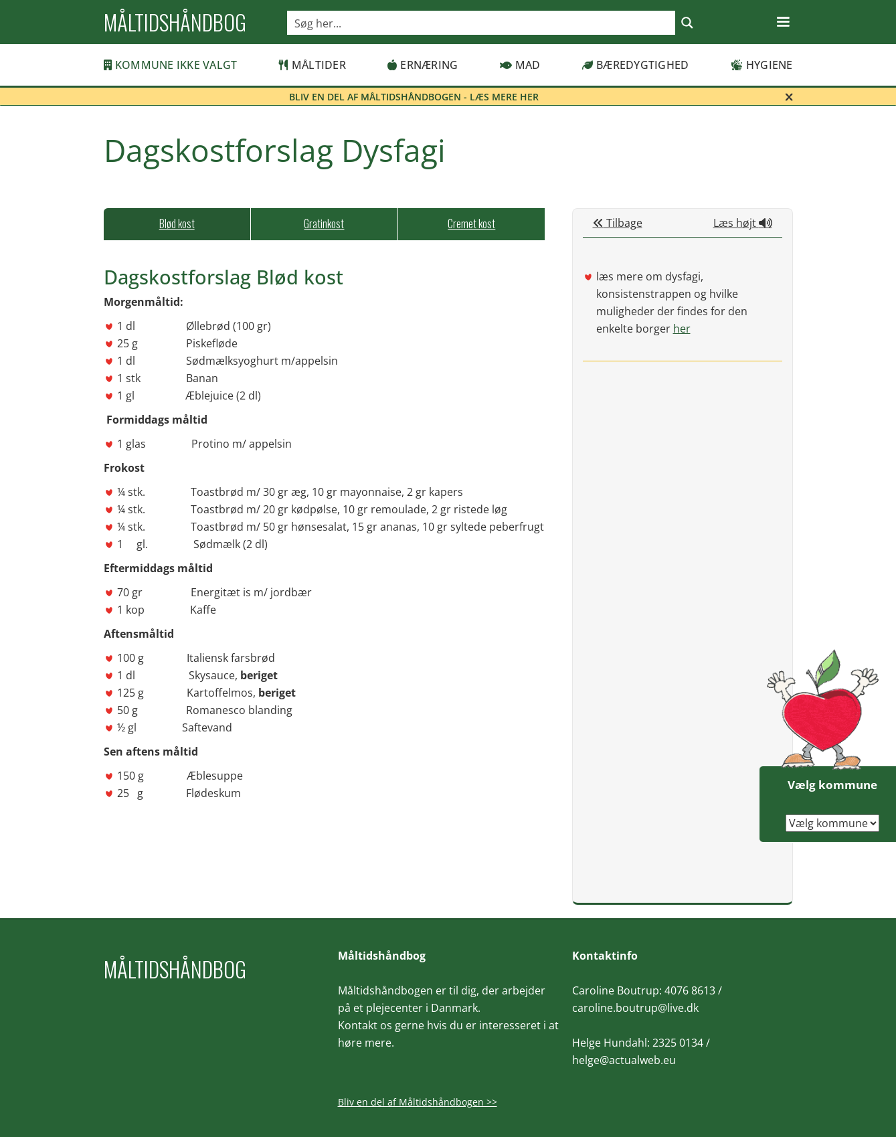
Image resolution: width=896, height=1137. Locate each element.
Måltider (312, 65)
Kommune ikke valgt (171, 65)
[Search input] (481, 22)
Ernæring (422, 65)
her (682, 328)
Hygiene (762, 65)
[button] (783, 22)
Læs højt (742, 222)
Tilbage (617, 222)
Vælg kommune (832, 784)
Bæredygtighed (635, 65)
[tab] (177, 224)
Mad (520, 65)
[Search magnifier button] (687, 23)
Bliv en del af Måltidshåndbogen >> (417, 1102)
